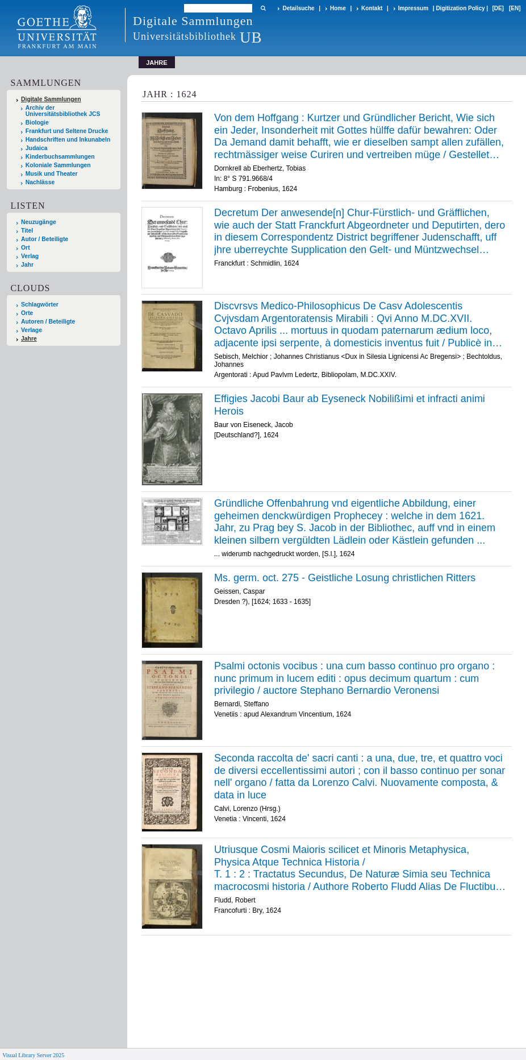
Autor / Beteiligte (44, 239)
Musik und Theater (52, 174)
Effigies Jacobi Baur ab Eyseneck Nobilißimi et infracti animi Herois (349, 405)
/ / (360, 868)
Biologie (37, 122)
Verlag (30, 256)
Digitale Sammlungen (51, 99)
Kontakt (371, 8)
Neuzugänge (38, 222)
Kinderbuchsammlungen (60, 157)
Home (338, 8)
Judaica (37, 148)
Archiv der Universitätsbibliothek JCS (63, 111)
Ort (25, 248)
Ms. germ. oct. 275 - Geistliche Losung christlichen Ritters (344, 577)
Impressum (413, 8)
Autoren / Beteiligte (48, 321)
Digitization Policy (460, 8)
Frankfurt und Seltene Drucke (67, 131)
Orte (27, 313)
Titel (27, 230)
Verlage (31, 330)
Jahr (27, 265)
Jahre (29, 339)
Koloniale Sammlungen (58, 165)
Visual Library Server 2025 (33, 1055)
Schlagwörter (40, 304)
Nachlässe (40, 182)
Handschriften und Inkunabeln (68, 139)
